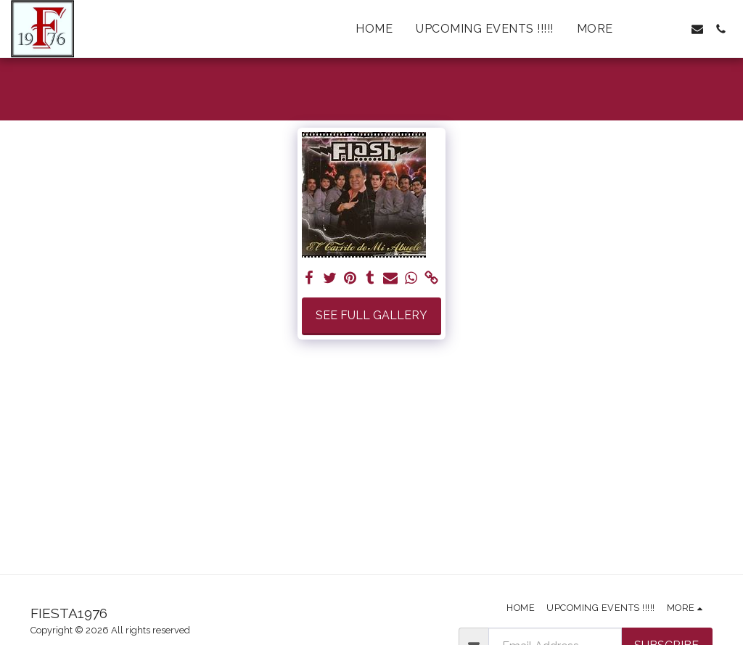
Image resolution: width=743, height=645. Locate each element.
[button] (651, 29)
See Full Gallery (371, 315)
